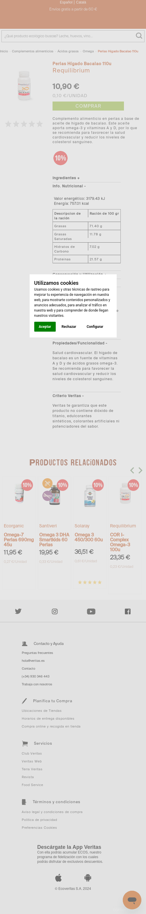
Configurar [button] (94, 327)
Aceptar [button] (45, 327)
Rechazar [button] (69, 327)
